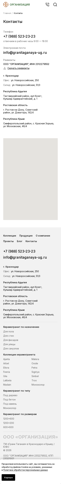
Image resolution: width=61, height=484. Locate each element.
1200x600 (8, 418)
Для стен (8, 335)
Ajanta (6, 359)
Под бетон (9, 399)
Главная (7, 13)
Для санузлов (11, 348)
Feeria (6, 371)
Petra (34, 367)
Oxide (35, 363)
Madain (7, 384)
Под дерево (10, 395)
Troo (34, 380)
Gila (5, 376)
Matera (35, 359)
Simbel (35, 376)
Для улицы (9, 344)
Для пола (8, 331)
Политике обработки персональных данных (25, 470)
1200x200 (8, 423)
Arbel (6, 363)
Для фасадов (10, 340)
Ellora (6, 367)
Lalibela (7, 380)
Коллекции (9, 235)
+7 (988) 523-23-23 (19, 36)
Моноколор (38, 384)
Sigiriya (35, 371)
